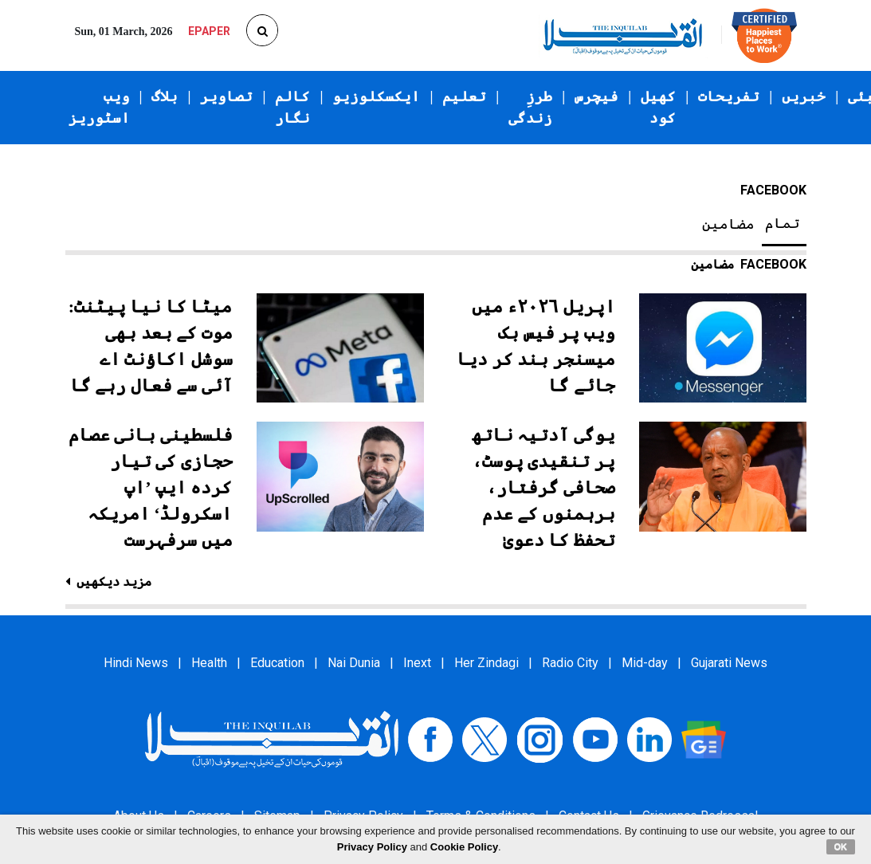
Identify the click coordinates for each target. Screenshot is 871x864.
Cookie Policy (464, 847)
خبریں (804, 96)
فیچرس (596, 96)
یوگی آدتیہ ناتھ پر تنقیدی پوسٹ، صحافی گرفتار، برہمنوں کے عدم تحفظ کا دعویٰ (543, 487)
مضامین (728, 224)
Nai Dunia (354, 662)
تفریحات (728, 96)
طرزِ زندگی (530, 107)
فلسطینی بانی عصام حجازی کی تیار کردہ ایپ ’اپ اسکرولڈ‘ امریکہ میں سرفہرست (151, 487)
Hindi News (136, 662)
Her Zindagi (486, 662)
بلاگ (164, 96)
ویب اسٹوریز (99, 107)
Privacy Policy (372, 847)
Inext (417, 662)
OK (841, 846)
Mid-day (645, 662)
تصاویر (226, 96)
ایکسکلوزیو (376, 96)
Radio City (570, 662)
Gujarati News (729, 662)
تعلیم (464, 96)
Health (209, 662)
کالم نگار (292, 107)
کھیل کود (658, 107)
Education (277, 662)
